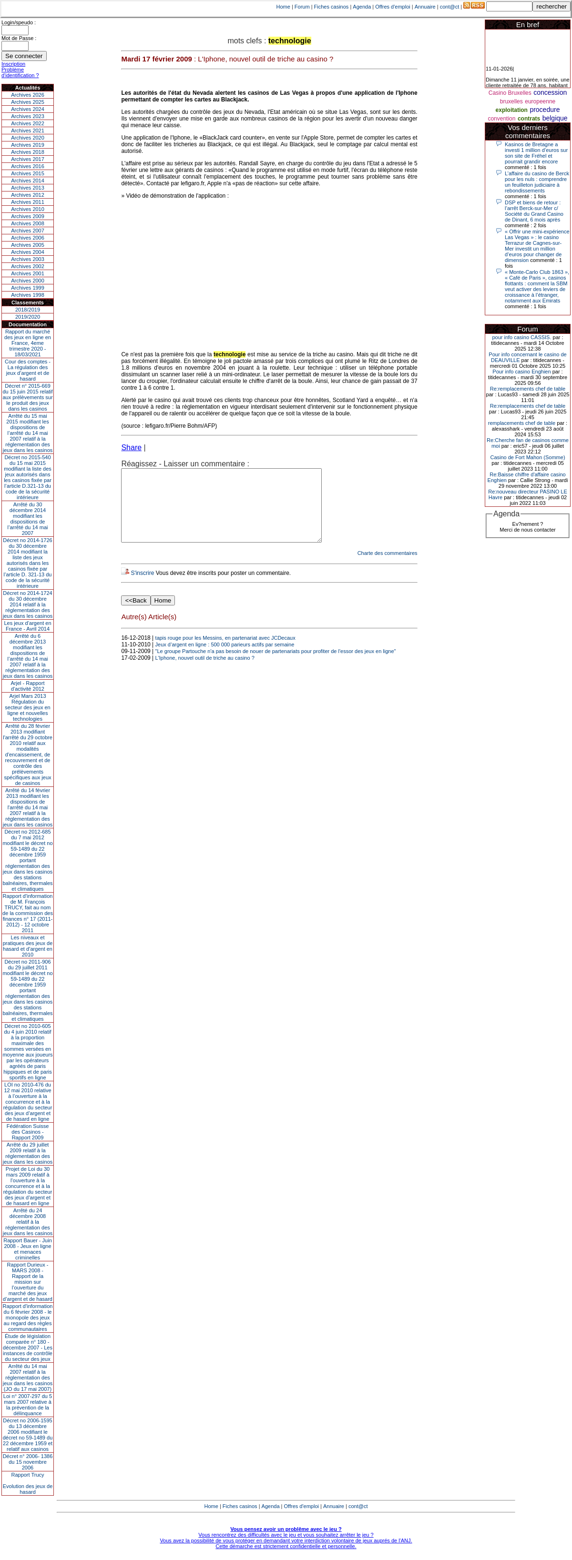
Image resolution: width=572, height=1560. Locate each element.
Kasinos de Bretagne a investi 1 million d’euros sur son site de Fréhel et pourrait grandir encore (536, 152)
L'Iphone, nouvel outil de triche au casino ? (205, 672)
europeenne (540, 101)
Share (131, 447)
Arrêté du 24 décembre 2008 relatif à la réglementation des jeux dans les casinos (28, 1222)
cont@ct (450, 7)
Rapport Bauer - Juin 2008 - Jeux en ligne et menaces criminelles (27, 1249)
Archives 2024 (27, 109)
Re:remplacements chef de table (527, 389)
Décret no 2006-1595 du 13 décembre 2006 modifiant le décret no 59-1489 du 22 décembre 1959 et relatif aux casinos (28, 1435)
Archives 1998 (27, 295)
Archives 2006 (27, 238)
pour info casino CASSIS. (521, 337)
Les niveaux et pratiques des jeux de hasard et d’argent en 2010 (28, 946)
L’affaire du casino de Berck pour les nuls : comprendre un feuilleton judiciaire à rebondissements (537, 182)
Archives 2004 (27, 252)
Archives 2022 (27, 123)
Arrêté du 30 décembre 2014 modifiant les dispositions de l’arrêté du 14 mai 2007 (28, 519)
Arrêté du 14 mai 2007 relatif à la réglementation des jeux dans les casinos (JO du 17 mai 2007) (28, 1377)
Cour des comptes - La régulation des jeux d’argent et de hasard (28, 370)
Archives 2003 (27, 259)
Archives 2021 (27, 130)
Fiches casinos (331, 7)
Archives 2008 (27, 223)
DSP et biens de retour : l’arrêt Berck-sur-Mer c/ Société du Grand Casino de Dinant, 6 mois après (534, 211)
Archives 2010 (27, 209)
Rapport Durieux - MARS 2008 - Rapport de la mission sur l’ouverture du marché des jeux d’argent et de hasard (27, 1282)
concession (550, 92)
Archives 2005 (27, 245)
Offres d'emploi (392, 7)
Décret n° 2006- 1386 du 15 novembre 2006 (28, 1461)
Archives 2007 (27, 230)
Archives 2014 (27, 180)
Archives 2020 (27, 138)
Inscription (13, 64)
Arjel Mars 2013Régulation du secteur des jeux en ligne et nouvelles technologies (27, 707)
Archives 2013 (27, 188)
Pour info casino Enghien (521, 371)
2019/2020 (27, 317)
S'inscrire (142, 587)
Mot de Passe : (18, 38)
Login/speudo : (18, 22)
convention (501, 118)
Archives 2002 (27, 266)
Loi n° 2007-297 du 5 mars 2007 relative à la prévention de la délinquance (27, 1404)
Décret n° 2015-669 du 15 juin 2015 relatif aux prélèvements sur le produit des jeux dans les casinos (27, 397)
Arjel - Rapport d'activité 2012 (28, 686)
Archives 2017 (27, 159)
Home (283, 7)
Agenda (362, 7)
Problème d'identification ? (20, 72)
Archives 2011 (27, 202)
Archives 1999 (27, 288)
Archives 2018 (27, 152)
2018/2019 (27, 309)
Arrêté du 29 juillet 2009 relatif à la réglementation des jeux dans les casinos (28, 1153)
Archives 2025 (27, 102)
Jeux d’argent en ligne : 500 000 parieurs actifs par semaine (225, 659)
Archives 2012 (27, 195)
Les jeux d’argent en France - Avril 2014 (27, 626)
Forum (302, 7)
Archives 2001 (27, 273)
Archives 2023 (27, 116)
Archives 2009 (27, 216)
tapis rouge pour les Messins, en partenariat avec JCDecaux (225, 652)
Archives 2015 (27, 173)
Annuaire (425, 7)
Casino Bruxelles (510, 93)
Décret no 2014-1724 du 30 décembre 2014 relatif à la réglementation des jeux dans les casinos (28, 604)
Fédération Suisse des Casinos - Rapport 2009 (28, 1131)
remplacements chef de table (521, 423)
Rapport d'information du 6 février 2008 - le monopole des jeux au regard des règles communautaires (28, 1317)
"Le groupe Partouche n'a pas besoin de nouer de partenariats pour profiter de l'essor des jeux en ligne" (275, 665)
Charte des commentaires (388, 567)
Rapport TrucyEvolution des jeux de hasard (28, 1483)
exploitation (512, 110)
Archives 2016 (27, 166)
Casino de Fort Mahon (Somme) (527, 457)
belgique (555, 118)
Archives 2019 (27, 145)
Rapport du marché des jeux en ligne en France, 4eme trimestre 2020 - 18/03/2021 (27, 343)
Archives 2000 (27, 280)
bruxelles (511, 101)
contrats (529, 118)
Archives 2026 (27, 95)
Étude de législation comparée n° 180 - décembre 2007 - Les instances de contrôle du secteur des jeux (27, 1347)
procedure (545, 109)
